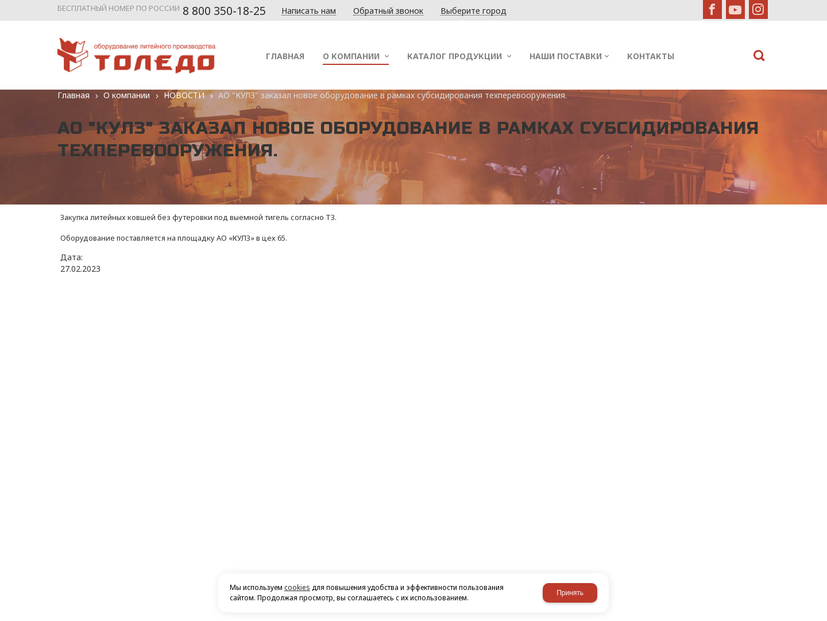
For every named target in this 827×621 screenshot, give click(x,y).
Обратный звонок (388, 11)
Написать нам (308, 11)
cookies (297, 587)
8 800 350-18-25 (224, 10)
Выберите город (473, 11)
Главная (73, 95)
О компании (126, 95)
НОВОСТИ (184, 95)
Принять (570, 593)
